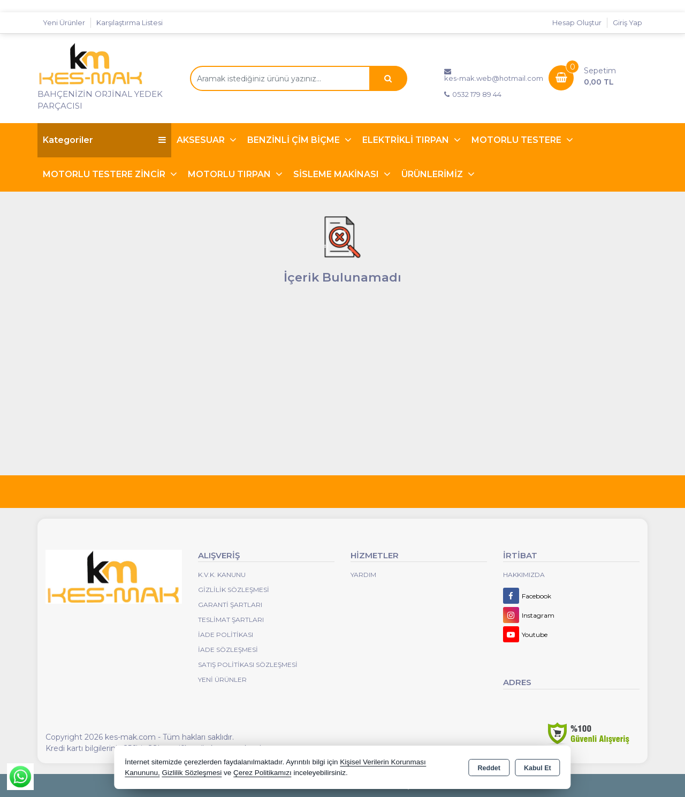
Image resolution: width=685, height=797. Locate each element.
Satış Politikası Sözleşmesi (248, 665)
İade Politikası (225, 635)
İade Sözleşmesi (228, 650)
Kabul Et (537, 768)
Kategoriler (104, 140)
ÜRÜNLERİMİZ (433, 174)
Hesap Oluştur (577, 22)
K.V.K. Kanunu (222, 575)
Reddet (489, 768)
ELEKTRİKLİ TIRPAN (406, 140)
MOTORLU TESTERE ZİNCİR (105, 174)
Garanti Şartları (230, 605)
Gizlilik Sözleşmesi (233, 590)
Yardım (363, 575)
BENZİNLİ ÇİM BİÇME (294, 140)
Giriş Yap (627, 22)
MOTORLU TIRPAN (230, 174)
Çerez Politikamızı (262, 773)
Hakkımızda (524, 575)
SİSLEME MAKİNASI (337, 174)
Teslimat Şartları (231, 620)
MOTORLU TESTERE (517, 140)
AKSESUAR (202, 140)
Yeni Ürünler (222, 679)
